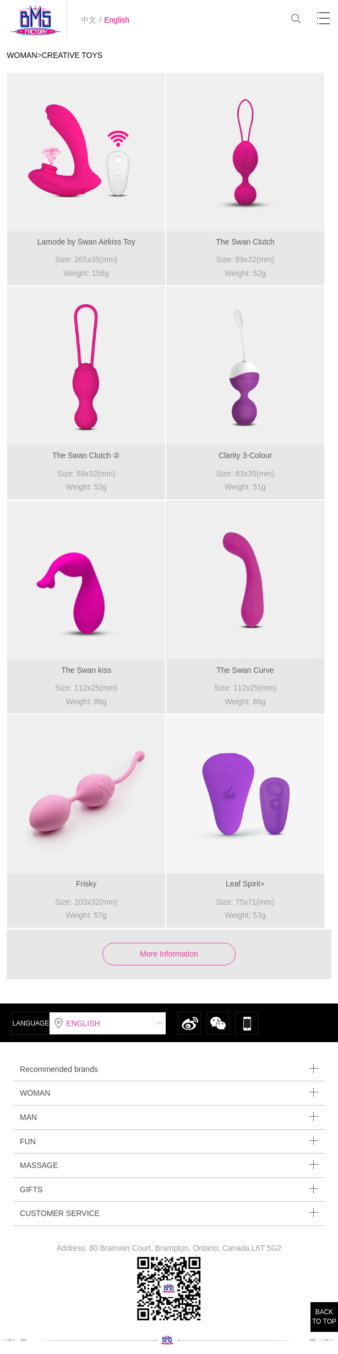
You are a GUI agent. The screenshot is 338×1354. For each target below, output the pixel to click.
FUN (169, 1141)
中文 (88, 19)
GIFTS (169, 1189)
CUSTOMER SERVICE (169, 1213)
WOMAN (22, 55)
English (116, 19)
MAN (169, 1117)
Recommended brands (169, 1069)
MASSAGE (169, 1165)
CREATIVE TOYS (72, 55)
